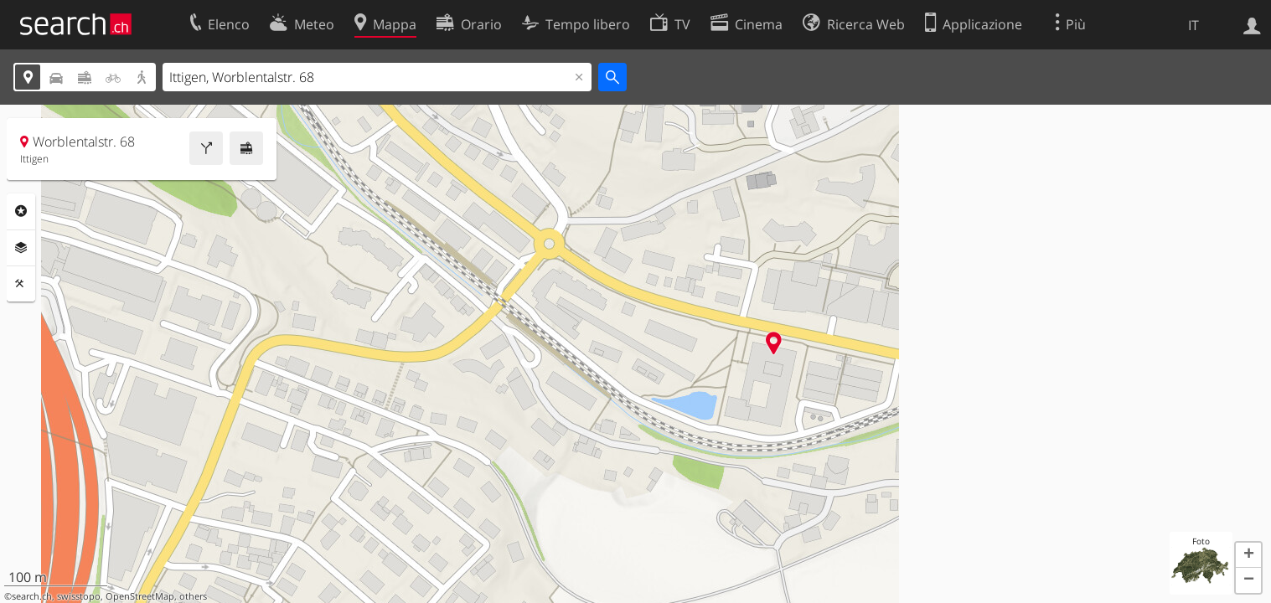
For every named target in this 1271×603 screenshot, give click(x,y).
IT (1193, 25)
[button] (1248, 555)
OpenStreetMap (140, 596)
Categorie (21, 211)
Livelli (21, 247)
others (193, 596)
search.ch (32, 596)
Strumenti (21, 284)
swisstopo (79, 596)
